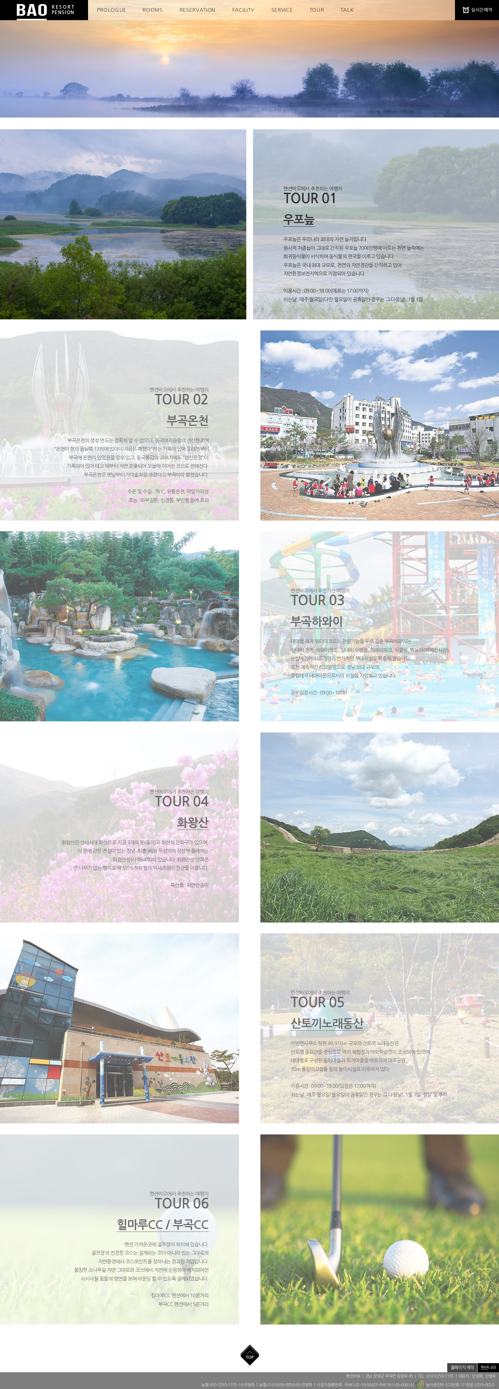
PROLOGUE (111, 9)
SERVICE (282, 9)
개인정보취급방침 (415, 1367)
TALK (347, 9)
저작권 (438, 1367)
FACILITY (243, 9)
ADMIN (392, 1367)
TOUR (316, 9)
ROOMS (152, 9)
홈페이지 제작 (462, 1367)
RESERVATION (197, 9)
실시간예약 (481, 10)
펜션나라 (488, 1367)
